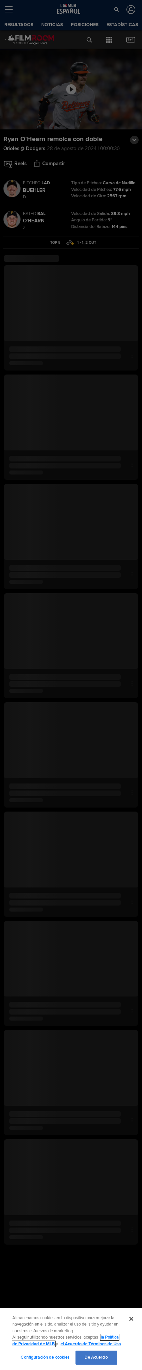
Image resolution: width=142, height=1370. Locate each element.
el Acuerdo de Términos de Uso (91, 1344)
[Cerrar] (131, 1318)
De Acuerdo (95, 1357)
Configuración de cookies (45, 1357)
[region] (71, 1339)
